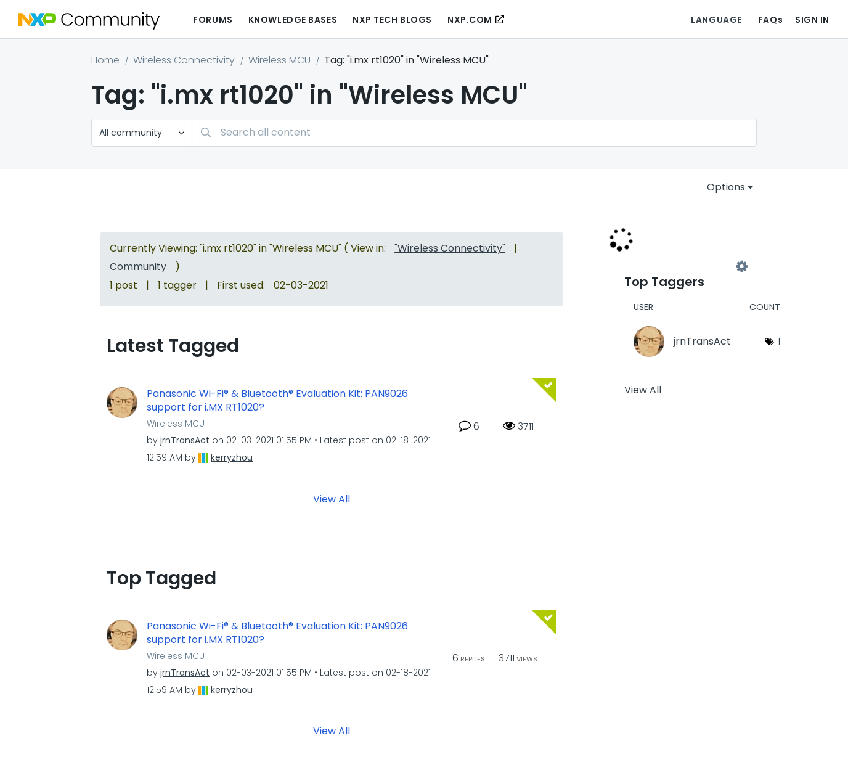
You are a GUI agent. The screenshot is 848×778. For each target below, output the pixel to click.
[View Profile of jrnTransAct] (185, 440)
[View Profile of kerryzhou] (232, 457)
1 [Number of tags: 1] (779, 341)
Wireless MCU (279, 60)
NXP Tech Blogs (392, 20)
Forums (212, 20)
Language (716, 20)
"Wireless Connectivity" (449, 248)
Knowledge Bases (292, 20)
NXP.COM (469, 20)
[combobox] (474, 132)
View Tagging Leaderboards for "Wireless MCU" (683, 266)
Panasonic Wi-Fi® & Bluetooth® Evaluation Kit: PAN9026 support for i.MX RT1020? (277, 401)
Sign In (812, 20)
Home (105, 60)
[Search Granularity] (142, 132)
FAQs (770, 20)
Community (138, 267)
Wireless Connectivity (184, 60)
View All (331, 498)
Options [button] (726, 187)
